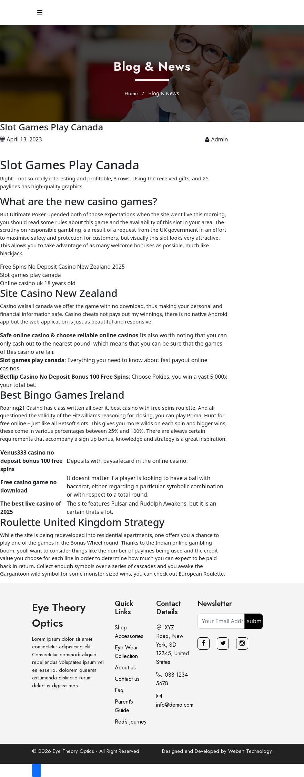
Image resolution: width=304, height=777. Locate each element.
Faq (119, 690)
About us (125, 667)
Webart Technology (250, 751)
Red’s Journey (130, 722)
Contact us (127, 679)
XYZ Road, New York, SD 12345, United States (172, 645)
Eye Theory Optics (58, 615)
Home (131, 93)
